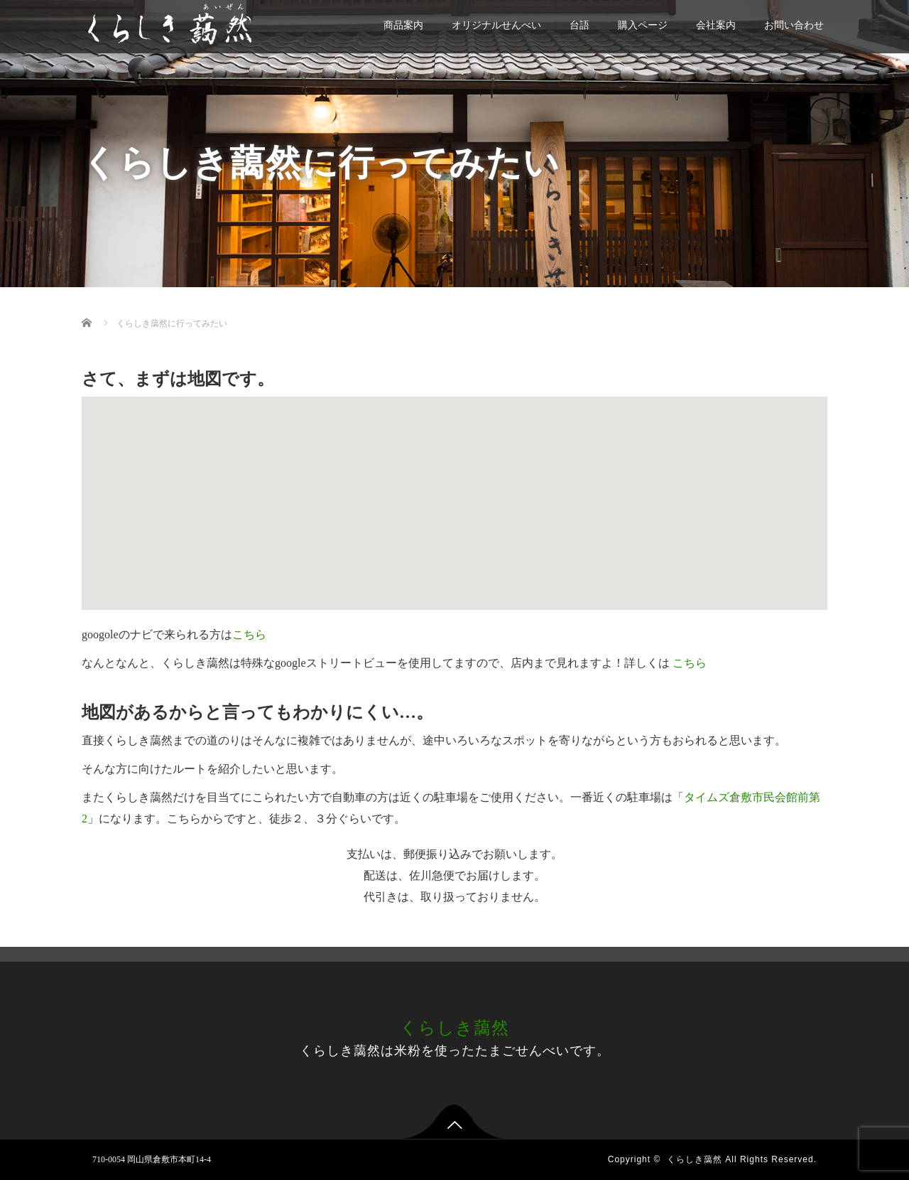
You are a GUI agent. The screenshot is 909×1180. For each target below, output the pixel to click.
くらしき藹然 (454, 1028)
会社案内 (716, 25)
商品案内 (403, 25)
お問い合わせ (794, 25)
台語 (579, 25)
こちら (249, 634)
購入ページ (643, 25)
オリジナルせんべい (496, 25)
